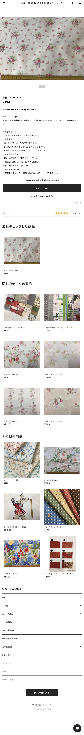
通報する (78, 203)
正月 (4, 671)
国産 (4, 597)
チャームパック (8, 679)
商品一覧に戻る (42, 692)
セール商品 (7, 622)
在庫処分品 (7, 647)
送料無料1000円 (9, 638)
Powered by (42, 709)
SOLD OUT (7, 655)
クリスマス (6, 663)
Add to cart (42, 188)
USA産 (5, 606)
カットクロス (7, 614)
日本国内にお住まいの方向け (42, 196)
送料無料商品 (8, 630)
